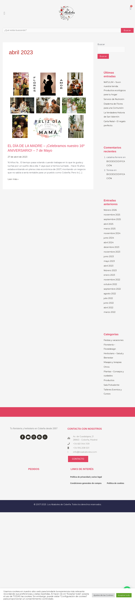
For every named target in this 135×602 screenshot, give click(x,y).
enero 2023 (110, 278)
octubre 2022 (111, 288)
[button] (4, 13)
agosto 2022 (110, 297)
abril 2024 (109, 246)
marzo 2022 (110, 315)
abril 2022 (109, 311)
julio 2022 (108, 302)
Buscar (101, 44)
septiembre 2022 (113, 292)
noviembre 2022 (112, 283)
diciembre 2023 (112, 251)
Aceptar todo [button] (124, 595)
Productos (109, 383)
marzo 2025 (110, 232)
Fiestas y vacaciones (114, 343)
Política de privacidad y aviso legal (86, 480)
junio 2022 (109, 306)
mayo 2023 (109, 265)
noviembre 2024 (112, 237)
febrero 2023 (110, 274)
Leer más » (13, 179)
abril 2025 (109, 228)
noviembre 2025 (112, 218)
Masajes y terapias (113, 365)
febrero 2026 (110, 214)
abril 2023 (109, 269)
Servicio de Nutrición (114, 103)
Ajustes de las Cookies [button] (103, 595)
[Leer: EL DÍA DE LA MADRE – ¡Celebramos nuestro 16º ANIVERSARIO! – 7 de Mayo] (48, 105)
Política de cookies (115, 487)
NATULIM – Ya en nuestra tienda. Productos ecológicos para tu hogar (113, 90)
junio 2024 (109, 241)
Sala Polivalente (112, 388)
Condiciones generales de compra (85, 487)
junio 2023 (109, 260)
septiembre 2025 (113, 223)
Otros (106, 370)
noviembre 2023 (112, 255)
